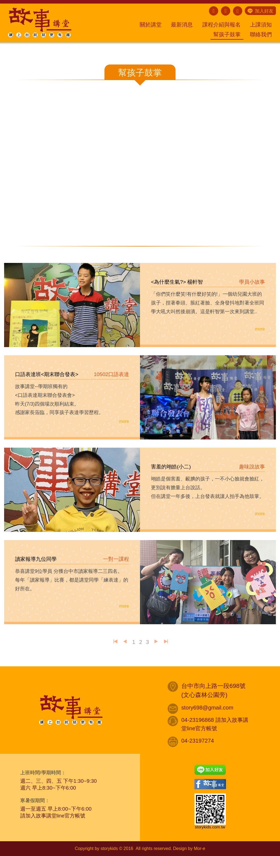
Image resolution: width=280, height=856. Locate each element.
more (260, 329)
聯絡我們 (261, 34)
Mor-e (199, 848)
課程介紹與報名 (221, 25)
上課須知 (261, 25)
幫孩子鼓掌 (227, 34)
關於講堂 (151, 25)
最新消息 (182, 25)
